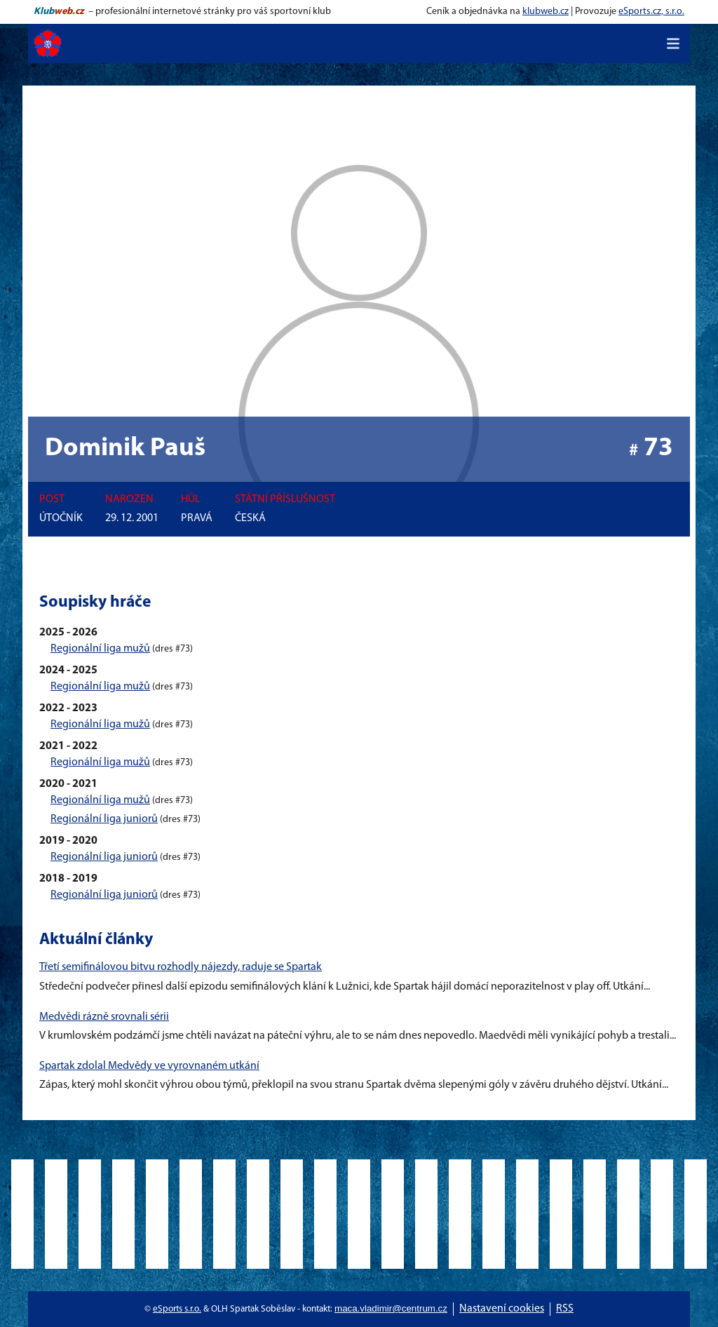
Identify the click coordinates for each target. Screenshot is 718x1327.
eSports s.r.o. (177, 1309)
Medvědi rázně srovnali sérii (104, 1017)
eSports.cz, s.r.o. (651, 11)
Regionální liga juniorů (104, 819)
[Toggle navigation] (673, 43)
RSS (565, 1308)
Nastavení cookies (501, 1308)
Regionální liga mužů (100, 648)
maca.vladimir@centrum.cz (390, 1308)
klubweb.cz (545, 11)
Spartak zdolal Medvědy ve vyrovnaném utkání (149, 1066)
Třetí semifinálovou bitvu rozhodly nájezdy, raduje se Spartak (180, 967)
